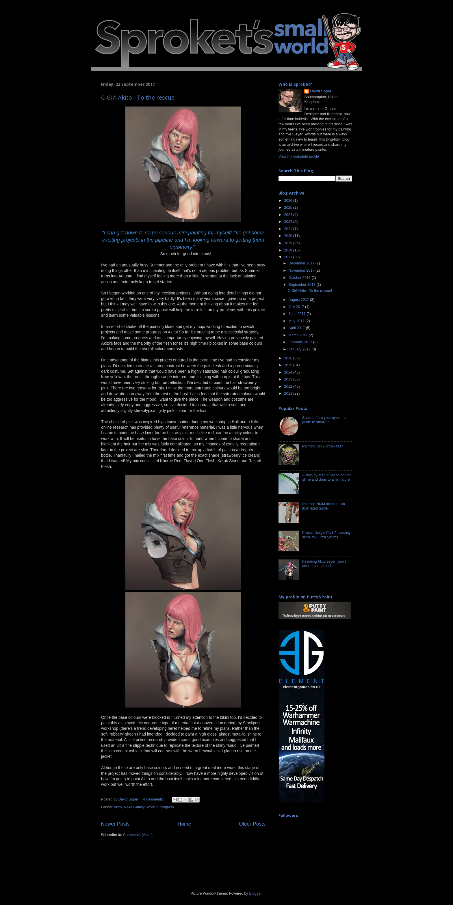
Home (184, 824)
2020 (288, 236)
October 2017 (300, 278)
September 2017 (303, 285)
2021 (288, 229)
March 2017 (299, 335)
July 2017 (297, 307)
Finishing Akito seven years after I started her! (324, 563)
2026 (288, 201)
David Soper (320, 91)
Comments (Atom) (138, 835)
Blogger (255, 893)
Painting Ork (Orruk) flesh (323, 446)
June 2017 (298, 314)
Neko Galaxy (134, 807)
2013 (288, 379)
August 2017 (299, 300)
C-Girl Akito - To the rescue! (138, 97)
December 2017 (302, 263)
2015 (288, 365)
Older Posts (252, 824)
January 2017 (300, 349)
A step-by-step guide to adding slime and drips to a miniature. (326, 477)
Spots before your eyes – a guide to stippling (324, 420)
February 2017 (301, 342)
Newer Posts (115, 824)
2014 (288, 372)
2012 (288, 387)
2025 (288, 208)
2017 (288, 257)
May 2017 (297, 321)
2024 (288, 215)
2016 (288, 358)
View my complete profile (299, 156)
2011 (288, 393)
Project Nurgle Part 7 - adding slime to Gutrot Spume (326, 535)
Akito (118, 807)
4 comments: (154, 799)
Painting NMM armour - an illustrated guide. (323, 506)
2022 (288, 222)
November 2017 (302, 270)
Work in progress (160, 807)
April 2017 (297, 328)
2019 (288, 243)
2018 (288, 250)
